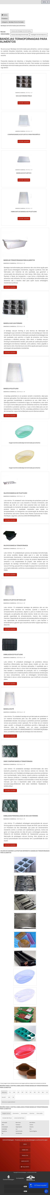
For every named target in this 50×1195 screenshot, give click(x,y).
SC (30, 1092)
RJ (10, 1092)
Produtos (25, 1155)
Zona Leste (39, 1113)
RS (34, 1092)
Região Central (6, 1113)
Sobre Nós (25, 1150)
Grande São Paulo (7, 1118)
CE (47, 1092)
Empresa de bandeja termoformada (19, 34)
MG (14, 1092)
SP (22, 1092)
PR (26, 1092)
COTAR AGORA (23, 103)
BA (43, 1092)
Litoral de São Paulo (19, 1118)
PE (38, 1092)
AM (9, 1097)
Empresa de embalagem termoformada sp (21, 31)
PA (13, 1097)
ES (18, 1092)
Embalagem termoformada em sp (39, 34)
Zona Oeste (24, 1113)
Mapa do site (25, 1161)
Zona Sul (32, 1113)
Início (25, 1144)
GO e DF (4, 1097)
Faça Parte (25, 1167)
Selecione (4, 1092)
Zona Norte (16, 1113)
